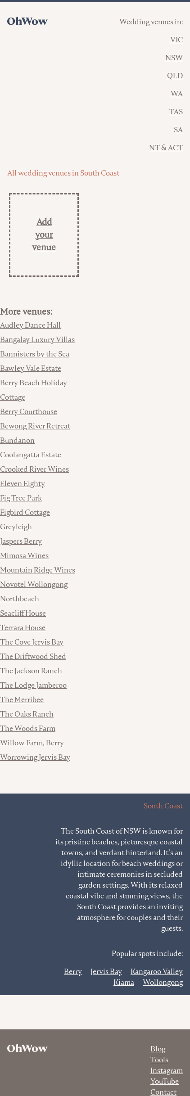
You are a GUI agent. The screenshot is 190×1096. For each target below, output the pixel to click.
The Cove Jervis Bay (31, 642)
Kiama (123, 982)
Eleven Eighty (22, 483)
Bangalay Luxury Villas (37, 339)
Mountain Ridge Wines (37, 570)
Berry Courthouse (28, 411)
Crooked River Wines (34, 469)
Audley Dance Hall (30, 325)
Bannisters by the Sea (34, 354)
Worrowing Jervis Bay (35, 757)
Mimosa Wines (24, 555)
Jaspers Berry (21, 541)
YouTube (164, 1081)
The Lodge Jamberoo (33, 685)
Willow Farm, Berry (32, 743)
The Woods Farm (27, 728)
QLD (175, 76)
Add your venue (44, 234)
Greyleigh (16, 527)
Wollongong (163, 982)
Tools (159, 1059)
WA (177, 94)
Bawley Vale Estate (30, 368)
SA (178, 130)
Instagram (166, 1070)
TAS (176, 112)
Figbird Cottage (25, 512)
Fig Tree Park (21, 498)
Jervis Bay (106, 971)
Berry (73, 971)
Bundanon (17, 440)
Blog (157, 1049)
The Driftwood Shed (33, 656)
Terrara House (22, 627)
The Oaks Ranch (27, 714)
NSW (174, 58)
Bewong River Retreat (35, 426)
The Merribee (22, 699)
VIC (176, 40)
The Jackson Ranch (31, 671)
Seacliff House (23, 613)
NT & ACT (166, 148)
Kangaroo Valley (157, 971)
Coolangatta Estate (30, 455)
